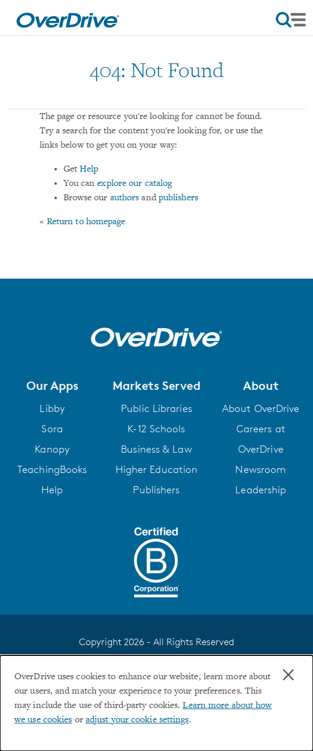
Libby (52, 408)
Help (89, 169)
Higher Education (157, 469)
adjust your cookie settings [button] (137, 720)
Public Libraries (156, 408)
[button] (52, 386)
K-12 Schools (156, 429)
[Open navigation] (291, 20)
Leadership (260, 490)
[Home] (67, 18)
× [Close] (288, 675)
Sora (51, 429)
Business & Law (156, 449)
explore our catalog (134, 183)
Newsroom (260, 469)
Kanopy (52, 449)
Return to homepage (86, 222)
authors (124, 198)
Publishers (156, 490)
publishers (178, 198)
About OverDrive (261, 408)
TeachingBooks (52, 469)
